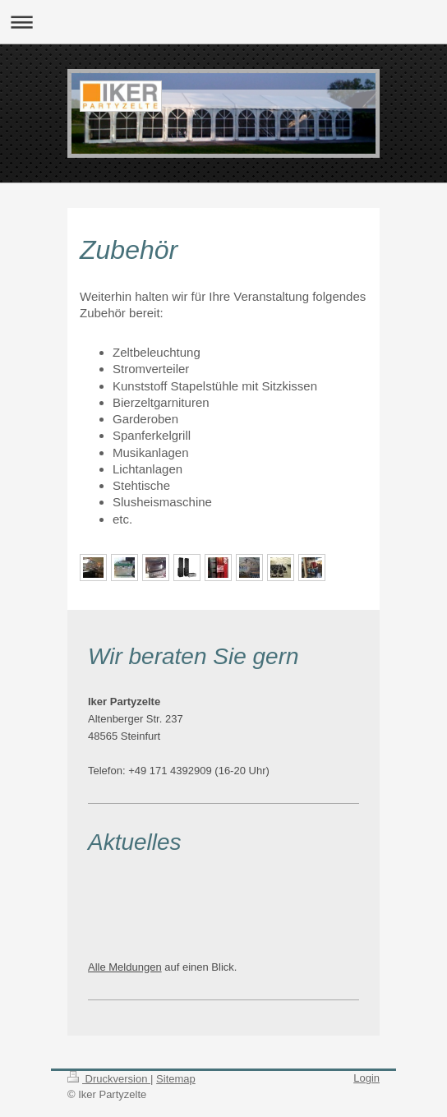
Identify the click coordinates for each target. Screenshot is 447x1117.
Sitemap (176, 1079)
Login (366, 1078)
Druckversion (108, 1079)
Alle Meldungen (125, 967)
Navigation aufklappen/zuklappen (223, 21)
